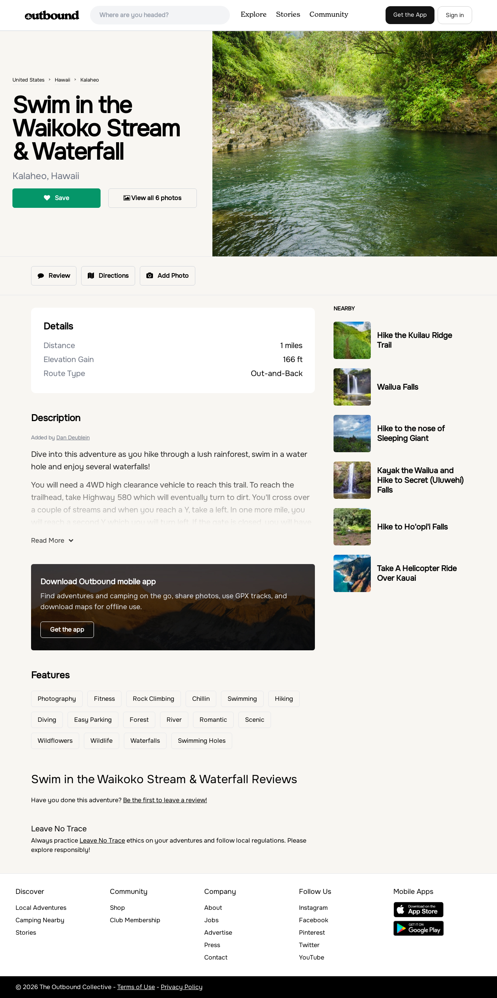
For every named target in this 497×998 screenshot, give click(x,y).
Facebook (313, 920)
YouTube (311, 957)
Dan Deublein (73, 437)
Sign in (455, 15)
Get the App (410, 15)
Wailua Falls (397, 387)
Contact (216, 957)
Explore (254, 14)
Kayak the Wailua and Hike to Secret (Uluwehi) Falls (420, 480)
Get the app (67, 629)
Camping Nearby (40, 920)
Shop (117, 908)
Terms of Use (136, 987)
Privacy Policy (182, 987)
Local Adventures (41, 908)
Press (212, 945)
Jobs (211, 920)
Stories (288, 14)
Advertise (218, 932)
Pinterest (312, 932)
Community (328, 14)
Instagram (313, 908)
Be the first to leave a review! (165, 800)
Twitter (309, 945)
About (213, 908)
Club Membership (135, 920)
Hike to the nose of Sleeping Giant (411, 433)
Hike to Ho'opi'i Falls (412, 527)
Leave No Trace (102, 840)
